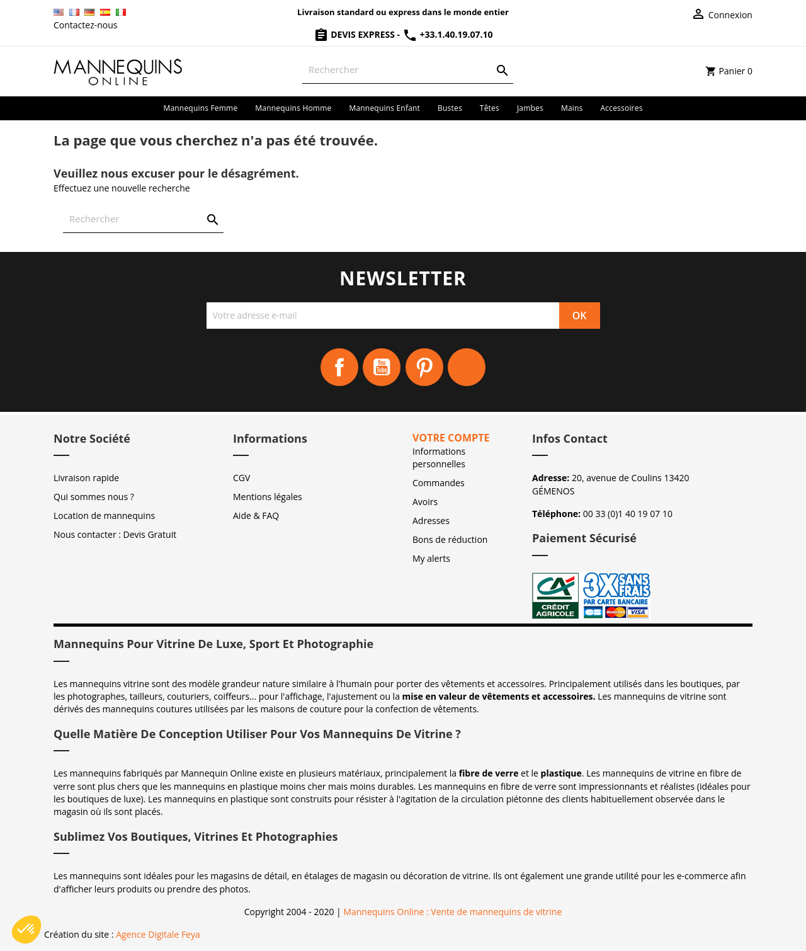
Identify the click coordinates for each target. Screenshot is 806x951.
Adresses (431, 521)
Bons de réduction (449, 539)
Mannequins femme (200, 108)
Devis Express (355, 34)
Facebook (339, 367)
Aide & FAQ (256, 515)
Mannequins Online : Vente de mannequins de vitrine (452, 912)
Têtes (489, 108)
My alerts (431, 558)
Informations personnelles (438, 457)
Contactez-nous (86, 25)
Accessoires (622, 108)
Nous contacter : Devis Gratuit (115, 534)
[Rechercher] (407, 69)
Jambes (530, 108)
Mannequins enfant (384, 108)
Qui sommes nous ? (94, 497)
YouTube (381, 367)
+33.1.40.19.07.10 (447, 34)
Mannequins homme (293, 108)
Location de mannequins (104, 515)
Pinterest (424, 367)
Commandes (438, 483)
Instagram (466, 367)
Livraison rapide (86, 478)
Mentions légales (267, 497)
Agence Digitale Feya (158, 934)
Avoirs (425, 502)
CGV (241, 478)
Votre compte (450, 438)
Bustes (450, 108)
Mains (572, 108)
